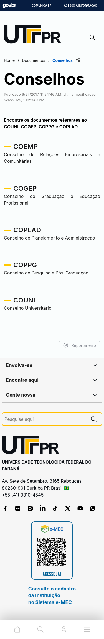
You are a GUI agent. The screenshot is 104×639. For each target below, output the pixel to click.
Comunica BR (41, 5)
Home (9, 60)
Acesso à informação (80, 5)
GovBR (9, 5)
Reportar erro (79, 345)
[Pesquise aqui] (45, 419)
